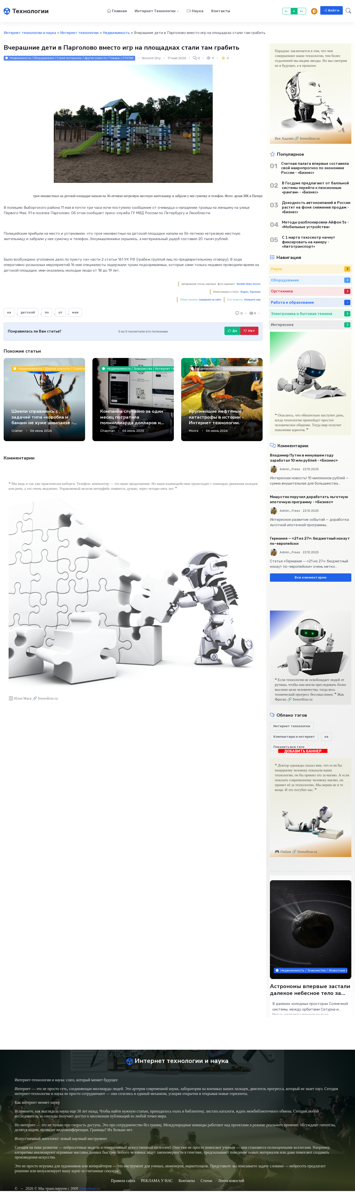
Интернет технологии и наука (30, 33)
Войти (331, 10)
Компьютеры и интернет (294, 737)
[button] (347, 11)
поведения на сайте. (210, 300)
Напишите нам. (252, 300)
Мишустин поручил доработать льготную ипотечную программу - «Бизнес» (309, 500)
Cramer (17, 431)
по (47, 312)
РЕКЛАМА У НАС (157, 1182)
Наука (195, 11)
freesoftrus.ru (89, 1189)
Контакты (220, 11)
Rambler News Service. (249, 284)
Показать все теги (288, 747)
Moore (194, 431)
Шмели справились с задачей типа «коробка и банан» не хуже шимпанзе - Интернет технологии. (42, 420)
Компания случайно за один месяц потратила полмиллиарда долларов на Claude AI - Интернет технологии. (131, 423)
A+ (302, 11)
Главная (117, 11)
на (9, 312)
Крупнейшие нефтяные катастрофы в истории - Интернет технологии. (216, 417)
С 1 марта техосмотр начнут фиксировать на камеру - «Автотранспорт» (308, 242)
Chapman (107, 431)
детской (28, 312)
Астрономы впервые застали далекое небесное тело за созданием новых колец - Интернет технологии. (310, 997)
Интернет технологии (155, 11)
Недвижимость (116, 33)
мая (75, 312)
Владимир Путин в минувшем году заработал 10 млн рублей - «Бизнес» (304, 458)
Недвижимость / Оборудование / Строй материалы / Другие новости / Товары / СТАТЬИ (69, 58)
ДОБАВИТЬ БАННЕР (303, 751)
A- (286, 11)
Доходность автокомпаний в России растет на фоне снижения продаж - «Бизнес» (316, 208)
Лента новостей (231, 1182)
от (60, 312)
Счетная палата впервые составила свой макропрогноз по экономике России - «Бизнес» (315, 168)
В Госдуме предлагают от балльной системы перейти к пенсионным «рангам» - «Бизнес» (315, 188)
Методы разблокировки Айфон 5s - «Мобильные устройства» (315, 225)
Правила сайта (123, 1182)
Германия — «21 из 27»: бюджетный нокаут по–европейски (310, 541)
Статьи (206, 1182)
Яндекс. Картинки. (250, 292)
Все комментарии (311, 578)
